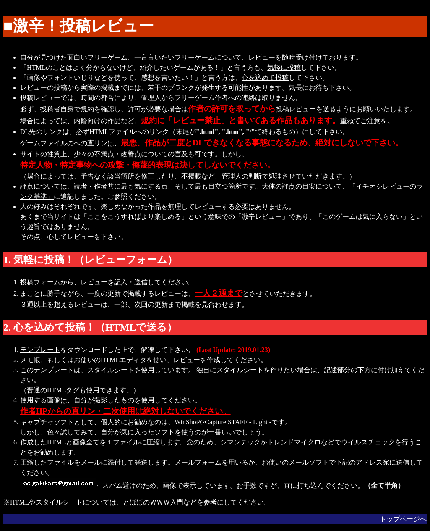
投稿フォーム (40, 282)
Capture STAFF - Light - (238, 422)
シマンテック (240, 442)
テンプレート (40, 349)
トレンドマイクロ (294, 442)
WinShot (186, 422)
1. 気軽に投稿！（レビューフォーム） (90, 259)
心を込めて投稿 (265, 77)
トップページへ (403, 519)
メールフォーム (198, 462)
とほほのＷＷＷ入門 (153, 502)
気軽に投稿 (284, 67)
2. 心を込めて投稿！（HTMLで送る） (90, 327)
